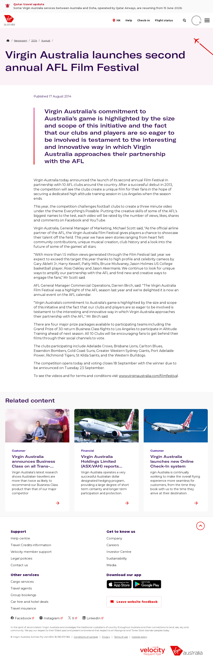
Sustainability (116, 558)
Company (114, 538)
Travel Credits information (31, 545)
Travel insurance (23, 608)
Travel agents (21, 588)
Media (111, 565)
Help (129, 20)
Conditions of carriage (86, 636)
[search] (184, 20)
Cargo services (22, 582)
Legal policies (21, 558)
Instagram (49, 618)
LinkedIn (91, 618)
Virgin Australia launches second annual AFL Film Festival (95, 60)
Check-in (143, 20)
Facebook (21, 618)
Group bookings (23, 595)
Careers (112, 545)
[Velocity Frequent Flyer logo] (152, 651)
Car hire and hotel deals (29, 602)
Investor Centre (118, 552)
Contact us (19, 565)
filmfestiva (168, 376)
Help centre (20, 538)
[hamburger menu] (207, 20)
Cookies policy (139, 636)
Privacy (106, 636)
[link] (106, 6)
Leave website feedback (134, 602)
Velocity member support (31, 552)
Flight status (164, 20)
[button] (117, 20)
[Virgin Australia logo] (186, 651)
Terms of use (121, 636)
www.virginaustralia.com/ (139, 376)
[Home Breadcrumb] (8, 40)
